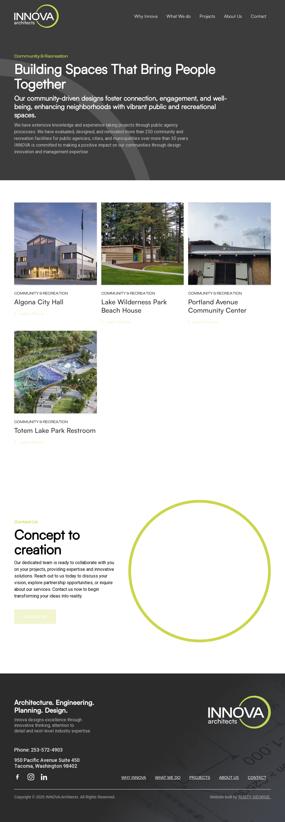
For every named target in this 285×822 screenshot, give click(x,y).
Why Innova (146, 16)
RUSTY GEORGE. (254, 797)
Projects (207, 16)
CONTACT (257, 777)
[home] (36, 16)
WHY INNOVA (133, 777)
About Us (233, 16)
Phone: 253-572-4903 (38, 750)
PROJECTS (199, 777)
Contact (258, 16)
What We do (178, 16)
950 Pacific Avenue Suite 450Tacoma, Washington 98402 (47, 763)
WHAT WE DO (167, 777)
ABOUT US (229, 777)
